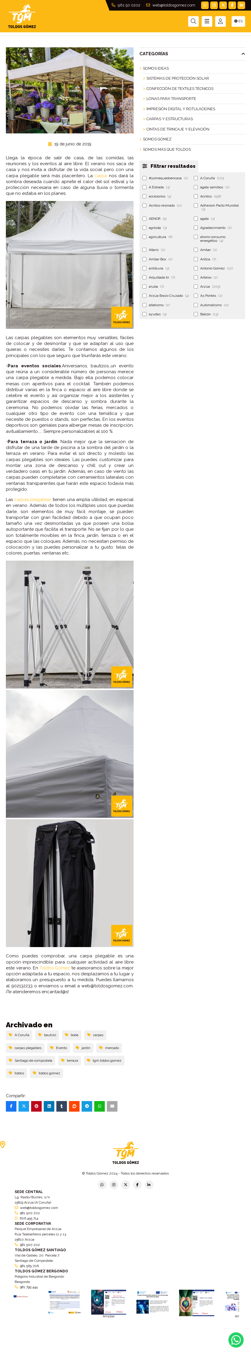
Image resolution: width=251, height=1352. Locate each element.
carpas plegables (32, 499)
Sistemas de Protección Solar (177, 78)
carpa (101, 175)
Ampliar (109, 1316)
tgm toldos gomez (104, 1060)
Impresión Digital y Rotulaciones (180, 109)
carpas (95, 1035)
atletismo (156, 305)
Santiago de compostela (30, 1060)
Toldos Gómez (55, 968)
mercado (109, 1048)
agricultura (157, 237)
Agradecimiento (213, 228)
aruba (153, 286)
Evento (58, 1048)
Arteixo (206, 277)
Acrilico (207, 196)
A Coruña (19, 1035)
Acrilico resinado (162, 205)
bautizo (47, 1035)
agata (204, 219)
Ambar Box (157, 259)
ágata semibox (211, 187)
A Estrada (156, 187)
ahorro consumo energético (209, 239)
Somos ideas (156, 68)
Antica (205, 259)
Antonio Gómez (213, 268)
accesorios (156, 196)
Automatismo (211, 305)
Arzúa (207, 286)
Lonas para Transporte (171, 98)
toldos (16, 1073)
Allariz (153, 250)
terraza (69, 1060)
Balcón (206, 314)
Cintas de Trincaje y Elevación (177, 129)
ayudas (154, 314)
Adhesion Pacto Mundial (216, 207)
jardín (83, 1048)
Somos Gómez (157, 139)
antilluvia (155, 268)
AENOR (154, 219)
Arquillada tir (158, 277)
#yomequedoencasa (165, 178)
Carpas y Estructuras (169, 119)
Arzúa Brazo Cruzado (165, 296)
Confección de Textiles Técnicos (179, 88)
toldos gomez (46, 1073)
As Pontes (208, 296)
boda (71, 1035)
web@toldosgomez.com (170, 5)
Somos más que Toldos (167, 149)
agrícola (154, 228)
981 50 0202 (126, 5)
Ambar (205, 250)
